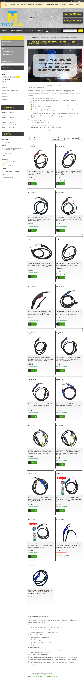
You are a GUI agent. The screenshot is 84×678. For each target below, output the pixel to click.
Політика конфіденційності (52, 676)
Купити (34, 184)
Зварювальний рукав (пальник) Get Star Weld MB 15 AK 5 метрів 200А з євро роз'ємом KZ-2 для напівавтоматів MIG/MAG (68, 452)
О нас (31, 30)
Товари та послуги (17, 30)
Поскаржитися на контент (39, 676)
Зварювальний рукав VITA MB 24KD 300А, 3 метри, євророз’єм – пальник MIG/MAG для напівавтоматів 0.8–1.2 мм (69, 499)
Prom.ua (50, 673)
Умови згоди (5, 58)
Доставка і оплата (7, 61)
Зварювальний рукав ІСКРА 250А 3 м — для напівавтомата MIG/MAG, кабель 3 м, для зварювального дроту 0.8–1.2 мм (40, 265)
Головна (5, 30)
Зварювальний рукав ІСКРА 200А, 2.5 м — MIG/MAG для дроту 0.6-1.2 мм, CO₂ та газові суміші (40, 173)
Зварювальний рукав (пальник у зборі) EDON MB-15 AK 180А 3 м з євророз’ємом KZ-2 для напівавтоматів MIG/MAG (68, 313)
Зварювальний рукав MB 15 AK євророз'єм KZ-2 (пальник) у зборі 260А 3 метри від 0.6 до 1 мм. (68, 405)
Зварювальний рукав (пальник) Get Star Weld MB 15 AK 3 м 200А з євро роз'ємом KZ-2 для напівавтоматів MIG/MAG (40, 451)
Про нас (4, 45)
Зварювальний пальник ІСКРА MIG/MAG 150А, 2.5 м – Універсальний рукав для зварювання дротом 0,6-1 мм (68, 545)
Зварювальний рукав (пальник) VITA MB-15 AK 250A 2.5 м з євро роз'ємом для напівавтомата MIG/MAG (68, 359)
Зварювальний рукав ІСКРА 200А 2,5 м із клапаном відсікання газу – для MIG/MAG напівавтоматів (68, 219)
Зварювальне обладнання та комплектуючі (44, 37)
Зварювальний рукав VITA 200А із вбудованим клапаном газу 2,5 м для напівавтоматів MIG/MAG (39, 219)
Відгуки (4, 48)
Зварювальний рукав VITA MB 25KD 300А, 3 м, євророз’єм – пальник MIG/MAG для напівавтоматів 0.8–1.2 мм (40, 545)
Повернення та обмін (8, 51)
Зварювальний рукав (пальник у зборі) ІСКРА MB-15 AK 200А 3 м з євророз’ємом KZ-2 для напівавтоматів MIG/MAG (40, 359)
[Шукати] (80, 30)
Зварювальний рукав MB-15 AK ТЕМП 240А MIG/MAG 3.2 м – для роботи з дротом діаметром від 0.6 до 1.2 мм (39, 313)
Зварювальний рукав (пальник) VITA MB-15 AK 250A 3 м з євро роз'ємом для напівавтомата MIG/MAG (40, 405)
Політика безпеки (7, 54)
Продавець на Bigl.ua (42, 674)
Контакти (40, 30)
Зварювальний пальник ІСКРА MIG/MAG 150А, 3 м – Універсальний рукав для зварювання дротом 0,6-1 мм (40, 591)
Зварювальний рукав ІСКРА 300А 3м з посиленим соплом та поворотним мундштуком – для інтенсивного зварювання (67, 266)
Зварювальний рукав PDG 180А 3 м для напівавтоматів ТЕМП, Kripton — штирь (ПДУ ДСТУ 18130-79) (40, 499)
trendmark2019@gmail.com (11, 171)
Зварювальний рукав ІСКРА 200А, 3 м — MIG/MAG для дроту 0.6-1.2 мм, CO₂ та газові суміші (68, 173)
